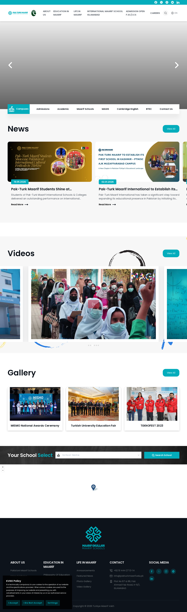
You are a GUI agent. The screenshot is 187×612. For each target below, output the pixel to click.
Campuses (19, 109)
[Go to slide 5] (96, 345)
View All (171, 128)
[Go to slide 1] (88, 345)
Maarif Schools (85, 109)
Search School (162, 455)
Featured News (85, 575)
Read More (19, 204)
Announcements (86, 570)
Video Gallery (84, 586)
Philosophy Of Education (56, 574)
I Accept (13, 602)
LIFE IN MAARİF (86, 562)
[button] (10, 65)
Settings (53, 602)
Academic (63, 109)
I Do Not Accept (33, 602)
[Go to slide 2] (90, 345)
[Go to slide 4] (94, 345)
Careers (155, 13)
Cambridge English (127, 109)
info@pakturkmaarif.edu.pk (127, 575)
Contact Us (166, 109)
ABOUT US (17, 562)
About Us (47, 13)
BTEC (149, 109)
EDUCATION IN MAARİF (53, 564)
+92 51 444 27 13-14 (122, 570)
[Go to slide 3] (92, 345)
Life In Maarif (78, 13)
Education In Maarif (61, 13)
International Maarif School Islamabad (105, 13)
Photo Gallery (84, 581)
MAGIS (105, 109)
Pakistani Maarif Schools (23, 570)
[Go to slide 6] (98, 345)
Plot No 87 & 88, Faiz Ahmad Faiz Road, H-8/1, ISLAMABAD (125, 585)
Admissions (42, 109)
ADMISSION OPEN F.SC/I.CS (135, 13)
